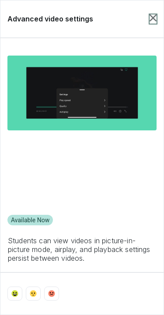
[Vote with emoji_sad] (51, 294)
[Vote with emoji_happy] (14, 294)
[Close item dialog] (153, 19)
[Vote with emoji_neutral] (33, 294)
